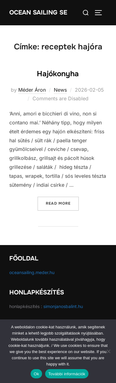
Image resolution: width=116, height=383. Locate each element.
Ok (36, 374)
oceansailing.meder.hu (31, 272)
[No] (108, 351)
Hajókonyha (58, 73)
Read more (62, 203)
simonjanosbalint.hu (63, 306)
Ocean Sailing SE (38, 12)
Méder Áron (32, 90)
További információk (66, 374)
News (60, 90)
